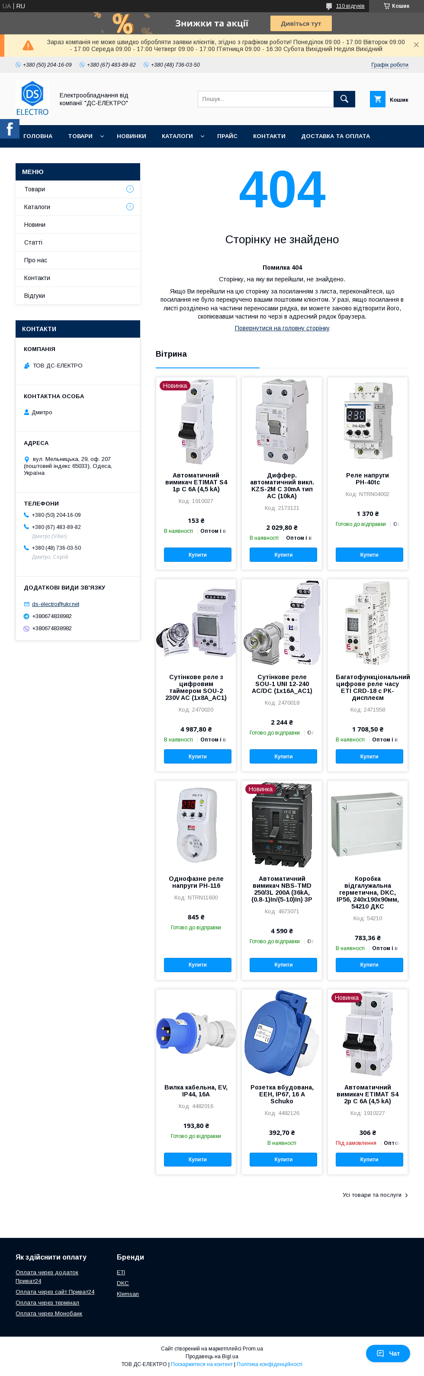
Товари (80, 136)
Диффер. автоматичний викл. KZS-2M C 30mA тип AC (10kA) (282, 485)
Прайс (227, 136)
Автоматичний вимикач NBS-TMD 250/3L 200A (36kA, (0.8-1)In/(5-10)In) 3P (281, 889)
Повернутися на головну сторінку (282, 328)
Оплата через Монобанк (49, 1313)
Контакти (269, 136)
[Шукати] (344, 99)
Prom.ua (253, 1349)
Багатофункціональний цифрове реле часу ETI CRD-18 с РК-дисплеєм (368, 687)
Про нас (37, 158)
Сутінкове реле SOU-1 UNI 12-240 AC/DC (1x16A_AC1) (282, 683)
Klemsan (128, 1294)
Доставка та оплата (335, 136)
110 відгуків (350, 6)
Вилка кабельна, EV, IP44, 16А (196, 1091)
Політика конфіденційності (269, 1364)
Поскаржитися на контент (202, 1364)
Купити (198, 555)
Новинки (131, 136)
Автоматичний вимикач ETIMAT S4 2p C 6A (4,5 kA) (367, 1094)
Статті (33, 242)
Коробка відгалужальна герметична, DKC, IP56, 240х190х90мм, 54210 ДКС (368, 892)
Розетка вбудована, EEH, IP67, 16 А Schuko (282, 1094)
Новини (34, 224)
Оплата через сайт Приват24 (55, 1292)
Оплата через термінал (47, 1302)
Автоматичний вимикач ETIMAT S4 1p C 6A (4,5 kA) (196, 482)
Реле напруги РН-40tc (367, 479)
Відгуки (34, 295)
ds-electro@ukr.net (55, 604)
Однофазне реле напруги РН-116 (196, 882)
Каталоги (177, 136)
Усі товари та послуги (372, 1195)
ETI (121, 1272)
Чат (388, 1353)
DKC (123, 1283)
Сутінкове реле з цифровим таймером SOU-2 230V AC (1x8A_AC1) (196, 687)
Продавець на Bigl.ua (212, 1356)
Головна (37, 136)
